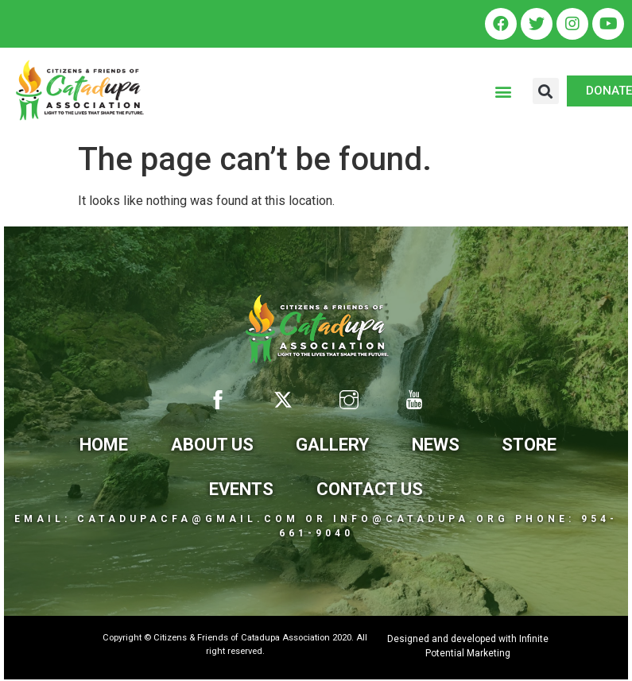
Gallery (332, 445)
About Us (212, 445)
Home (103, 445)
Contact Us (369, 489)
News (435, 445)
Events (241, 489)
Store (529, 445)
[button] (503, 91)
